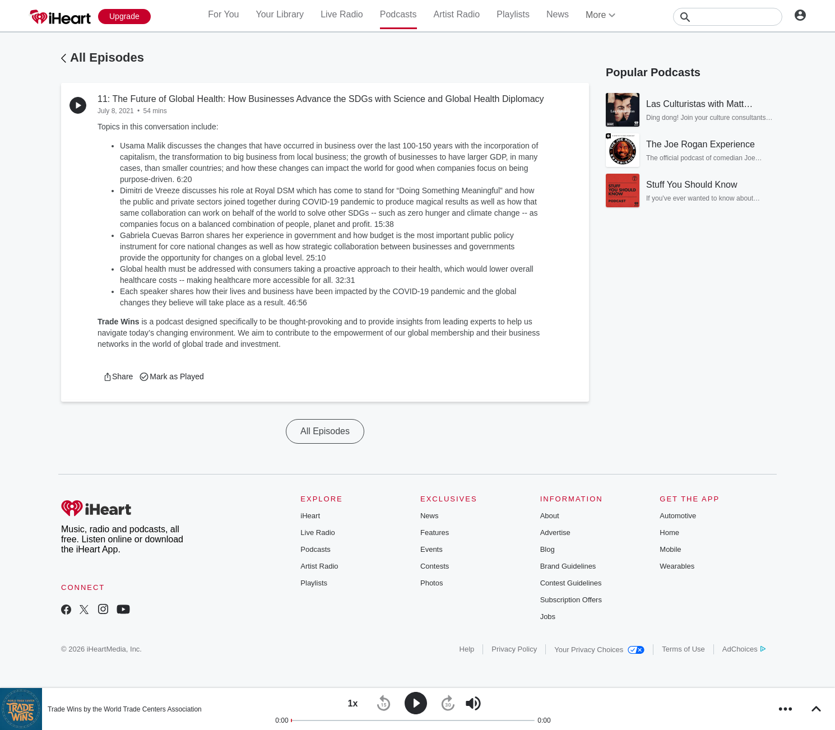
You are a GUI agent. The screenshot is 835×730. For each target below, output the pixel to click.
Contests (434, 566)
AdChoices (744, 649)
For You (223, 14)
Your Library (280, 14)
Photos (431, 583)
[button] (118, 376)
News (557, 14)
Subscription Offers (571, 600)
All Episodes (107, 57)
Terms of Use (683, 649)
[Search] (727, 17)
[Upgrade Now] (124, 16)
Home (669, 532)
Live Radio (342, 14)
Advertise (555, 532)
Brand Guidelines (568, 566)
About (549, 516)
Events (431, 549)
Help (467, 649)
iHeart (310, 516)
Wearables (677, 566)
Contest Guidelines (571, 583)
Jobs (547, 616)
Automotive (678, 516)
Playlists (513, 14)
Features (434, 532)
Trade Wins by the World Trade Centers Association (125, 709)
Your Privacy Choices (599, 649)
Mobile (670, 549)
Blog (547, 549)
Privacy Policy (514, 649)
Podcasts (398, 14)
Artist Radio (457, 14)
